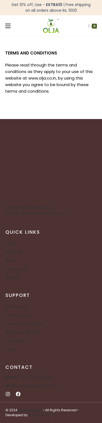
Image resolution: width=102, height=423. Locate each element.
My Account (16, 306)
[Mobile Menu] (8, 26)
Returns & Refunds (23, 332)
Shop (10, 260)
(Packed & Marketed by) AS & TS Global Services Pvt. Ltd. (35, 210)
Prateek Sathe (40, 415)
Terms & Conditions (24, 324)
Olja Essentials (30, 410)
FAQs (10, 349)
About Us (13, 252)
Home (11, 243)
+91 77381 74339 (28, 377)
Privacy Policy (18, 315)
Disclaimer (15, 341)
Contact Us (16, 269)
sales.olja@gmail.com (32, 385)
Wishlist (12, 277)
